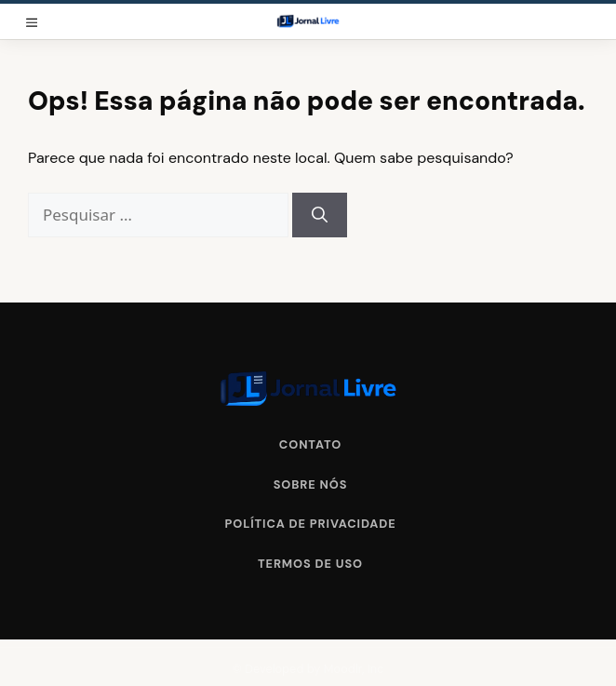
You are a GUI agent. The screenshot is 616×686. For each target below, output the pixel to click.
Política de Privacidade (309, 523)
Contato (310, 444)
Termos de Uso (310, 564)
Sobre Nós (311, 484)
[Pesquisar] (319, 215)
